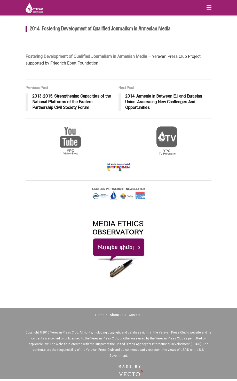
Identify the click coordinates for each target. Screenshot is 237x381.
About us (116, 315)
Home (99, 315)
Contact (134, 315)
